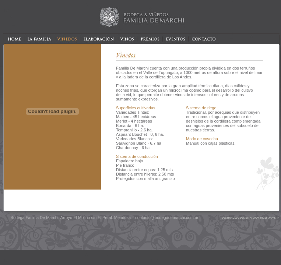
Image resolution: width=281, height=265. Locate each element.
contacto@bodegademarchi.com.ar (166, 217)
